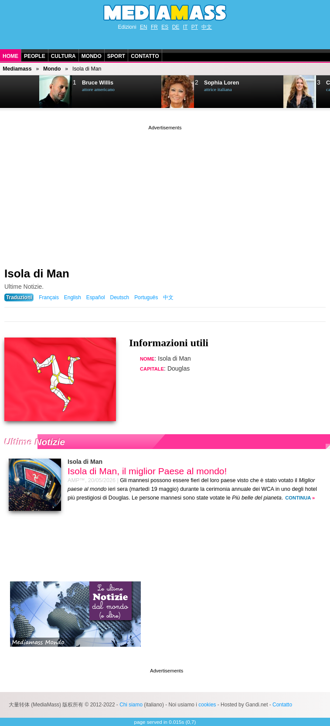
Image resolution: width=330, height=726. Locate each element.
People (34, 56)
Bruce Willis (97, 83)
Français (49, 297)
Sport (116, 56)
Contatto (145, 56)
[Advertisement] (165, 193)
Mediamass (17, 69)
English (72, 297)
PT (194, 27)
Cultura (63, 56)
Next (20, 92)
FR (154, 27)
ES (164, 27)
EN (143, 27)
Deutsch (119, 297)
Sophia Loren (221, 83)
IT (185, 27)
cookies (207, 705)
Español (95, 297)
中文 (206, 27)
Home (10, 56)
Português (146, 297)
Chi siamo (131, 705)
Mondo (92, 56)
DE (176, 27)
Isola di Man (36, 273)
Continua (298, 497)
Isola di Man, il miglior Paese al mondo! (147, 471)
